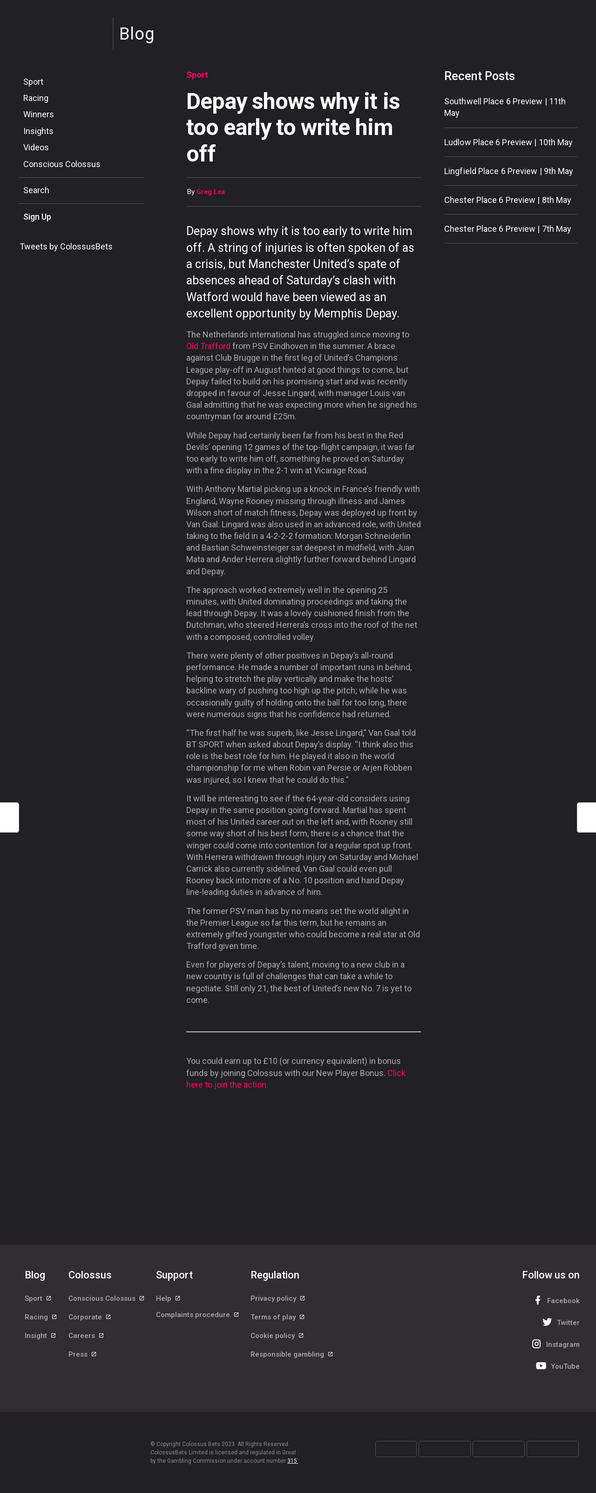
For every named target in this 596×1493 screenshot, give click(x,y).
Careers (86, 1342)
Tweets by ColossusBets (66, 246)
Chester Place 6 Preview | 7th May (507, 229)
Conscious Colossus (62, 164)
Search (36, 190)
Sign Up (37, 217)
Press (82, 1362)
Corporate (90, 1321)
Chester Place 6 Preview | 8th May (507, 200)
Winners (38, 114)
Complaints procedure (198, 1321)
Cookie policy (278, 1342)
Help (168, 1300)
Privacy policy (278, 1300)
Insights (38, 131)
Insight (41, 1342)
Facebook (555, 1300)
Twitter (560, 1322)
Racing (35, 98)
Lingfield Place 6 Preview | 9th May (509, 171)
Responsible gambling (292, 1362)
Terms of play (278, 1321)
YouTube (557, 1365)
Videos (36, 147)
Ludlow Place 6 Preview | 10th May (508, 142)
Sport (33, 82)
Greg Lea (210, 192)
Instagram (554, 1344)
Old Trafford (208, 346)
